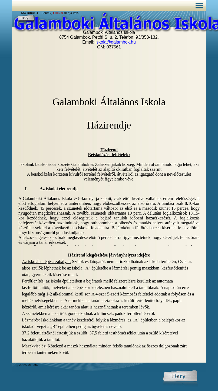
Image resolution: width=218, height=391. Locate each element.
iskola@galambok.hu (115, 42)
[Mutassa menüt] (199, 5)
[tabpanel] (109, 304)
